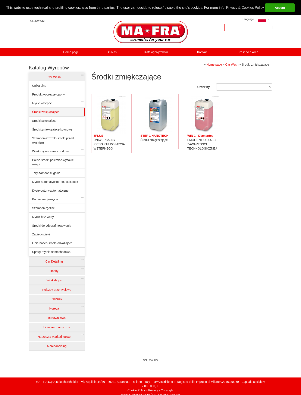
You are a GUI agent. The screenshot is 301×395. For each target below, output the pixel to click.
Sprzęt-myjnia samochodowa (51, 251)
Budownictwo (57, 317)
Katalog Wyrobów (156, 52)
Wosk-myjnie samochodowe (50, 151)
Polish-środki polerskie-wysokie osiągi (53, 162)
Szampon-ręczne (43, 208)
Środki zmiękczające (46, 111)
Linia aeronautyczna (56, 327)
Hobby (54, 270)
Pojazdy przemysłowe (56, 289)
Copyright (167, 390)
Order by (203, 86)
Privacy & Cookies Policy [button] (245, 7)
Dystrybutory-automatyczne (50, 190)
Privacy (153, 390)
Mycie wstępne (42, 103)
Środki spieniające (44, 120)
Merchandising (56, 346)
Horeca (54, 308)
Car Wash (54, 77)
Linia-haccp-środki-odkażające (52, 243)
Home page (71, 52)
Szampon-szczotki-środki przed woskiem (53, 140)
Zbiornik (56, 299)
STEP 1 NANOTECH (154, 135)
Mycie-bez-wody (43, 216)
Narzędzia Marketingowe (54, 336)
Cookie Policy (137, 390)
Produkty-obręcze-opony (48, 94)
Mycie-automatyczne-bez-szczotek (55, 181)
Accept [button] (280, 7)
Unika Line (39, 85)
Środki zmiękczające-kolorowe (52, 129)
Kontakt (202, 52)
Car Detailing (54, 261)
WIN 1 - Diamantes (200, 135)
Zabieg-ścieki (41, 234)
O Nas (112, 52)
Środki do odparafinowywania (51, 225)
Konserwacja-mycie (45, 199)
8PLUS (98, 135)
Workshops (54, 280)
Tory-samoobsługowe (46, 173)
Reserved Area (248, 52)
